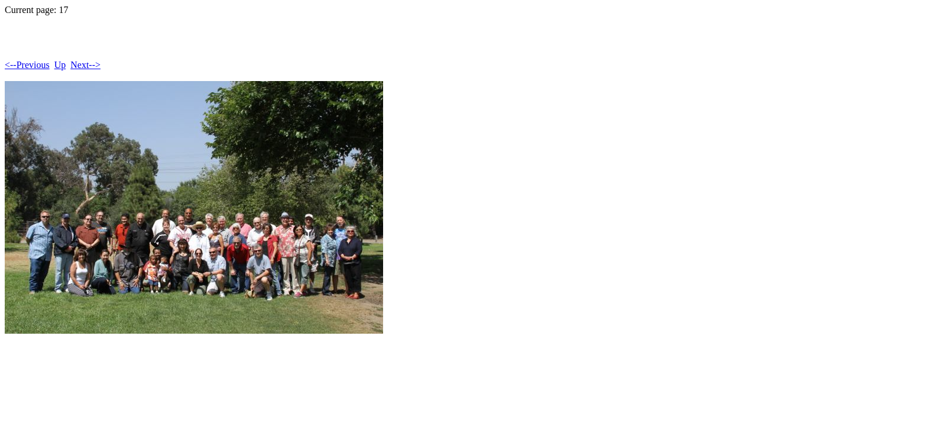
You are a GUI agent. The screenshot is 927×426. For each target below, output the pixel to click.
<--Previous (27, 65)
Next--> (85, 65)
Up (60, 65)
